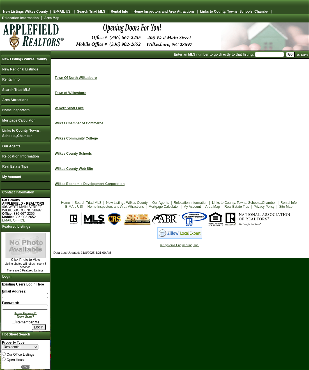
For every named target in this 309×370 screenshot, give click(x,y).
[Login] (39, 327)
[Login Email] (25, 295)
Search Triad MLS (91, 11)
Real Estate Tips (15, 166)
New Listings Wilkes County (25, 11)
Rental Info (119, 11)
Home (65, 203)
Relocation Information (20, 18)
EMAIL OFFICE (13, 220)
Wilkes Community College (76, 138)
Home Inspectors (15, 110)
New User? (25, 317)
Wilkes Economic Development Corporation (89, 184)
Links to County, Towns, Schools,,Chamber (234, 11)
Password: (10, 303)
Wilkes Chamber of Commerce (79, 123)
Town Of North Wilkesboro (76, 78)
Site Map (285, 207)
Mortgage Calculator (18, 120)
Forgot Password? (26, 313)
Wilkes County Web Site (74, 169)
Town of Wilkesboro (70, 93)
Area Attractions (15, 100)
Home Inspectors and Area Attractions (164, 11)
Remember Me (25, 322)
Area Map (51, 18)
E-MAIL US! (62, 11)
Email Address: (14, 291)
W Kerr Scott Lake (69, 108)
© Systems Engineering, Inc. (179, 245)
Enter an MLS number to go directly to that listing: (214, 54)
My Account (11, 177)
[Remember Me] (13, 321)
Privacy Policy (264, 207)
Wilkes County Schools (73, 154)
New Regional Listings (20, 69)
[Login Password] (25, 307)
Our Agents (11, 146)
